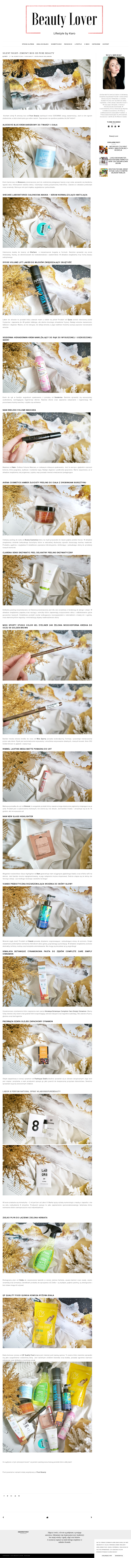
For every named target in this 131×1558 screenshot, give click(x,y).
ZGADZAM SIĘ (119, 1555)
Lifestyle (78, 44)
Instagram (96, 44)
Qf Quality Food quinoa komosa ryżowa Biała (28, 1295)
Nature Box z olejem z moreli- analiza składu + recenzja (118, 148)
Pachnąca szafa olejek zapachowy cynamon (28, 1021)
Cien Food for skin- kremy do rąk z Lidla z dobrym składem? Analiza (118, 171)
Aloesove (21, 182)
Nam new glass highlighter (18, 816)
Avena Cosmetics (31, 540)
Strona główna (28, 44)
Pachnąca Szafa (41, 1079)
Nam (14, 467)
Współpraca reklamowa (43, 56)
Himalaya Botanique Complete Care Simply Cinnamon (65, 1011)
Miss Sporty (41, 739)
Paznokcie (68, 44)
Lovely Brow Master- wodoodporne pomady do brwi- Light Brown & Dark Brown (118, 160)
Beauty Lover (113, 136)
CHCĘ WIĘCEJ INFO (107, 1555)
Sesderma (58, 397)
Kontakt (106, 44)
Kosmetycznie (56, 44)
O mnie (86, 44)
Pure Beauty (29, 56)
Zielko (22, 1280)
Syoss (70, 320)
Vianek (31, 941)
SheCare (34, 252)
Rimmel (27, 806)
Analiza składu (43, 44)
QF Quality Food (28, 1355)
